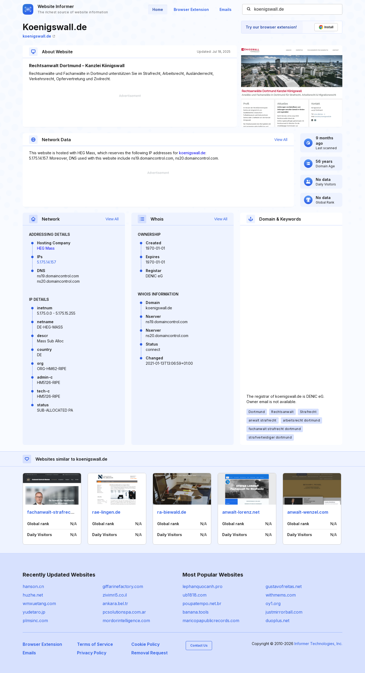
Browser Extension (191, 9)
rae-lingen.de (106, 512)
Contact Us (199, 645)
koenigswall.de (39, 36)
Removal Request (149, 652)
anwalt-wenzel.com (307, 512)
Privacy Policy (91, 652)
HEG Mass (46, 248)
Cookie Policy (145, 644)
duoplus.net (277, 620)
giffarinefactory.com (123, 586)
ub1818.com (194, 595)
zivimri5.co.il (115, 595)
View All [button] (280, 139)
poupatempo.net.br (201, 603)
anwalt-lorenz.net (240, 512)
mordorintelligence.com (126, 620)
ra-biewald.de (171, 512)
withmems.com (281, 595)
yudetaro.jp (34, 612)
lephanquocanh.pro (202, 586)
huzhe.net (33, 595)
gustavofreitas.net (284, 586)
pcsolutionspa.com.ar (124, 612)
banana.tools (195, 612)
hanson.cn (33, 586)
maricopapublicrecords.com (210, 620)
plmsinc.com (35, 620)
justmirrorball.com (284, 612)
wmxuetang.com (39, 603)
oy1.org (273, 603)
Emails (226, 9)
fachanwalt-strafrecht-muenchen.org (67, 512)
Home (157, 9)
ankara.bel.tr (115, 603)
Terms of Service (95, 644)
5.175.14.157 (46, 262)
